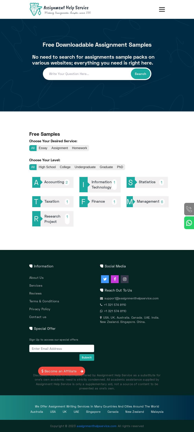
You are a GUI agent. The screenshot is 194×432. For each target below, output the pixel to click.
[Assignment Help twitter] (105, 279)
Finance (104, 202)
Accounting (56, 182)
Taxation (57, 202)
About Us (36, 277)
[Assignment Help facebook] (115, 279)
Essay (43, 148)
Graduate (106, 167)
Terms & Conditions (44, 301)
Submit (87, 357)
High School (47, 167)
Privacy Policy (40, 309)
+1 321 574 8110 (113, 304)
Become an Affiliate (61, 371)
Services (35, 285)
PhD (120, 167)
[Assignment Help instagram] (125, 279)
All (33, 148)
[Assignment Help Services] (66, 9)
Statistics (151, 182)
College (65, 167)
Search (140, 74)
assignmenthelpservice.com (97, 426)
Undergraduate (85, 167)
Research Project (57, 219)
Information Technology (104, 184)
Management (151, 202)
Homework (79, 148)
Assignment (59, 148)
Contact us (38, 317)
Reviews (35, 293)
